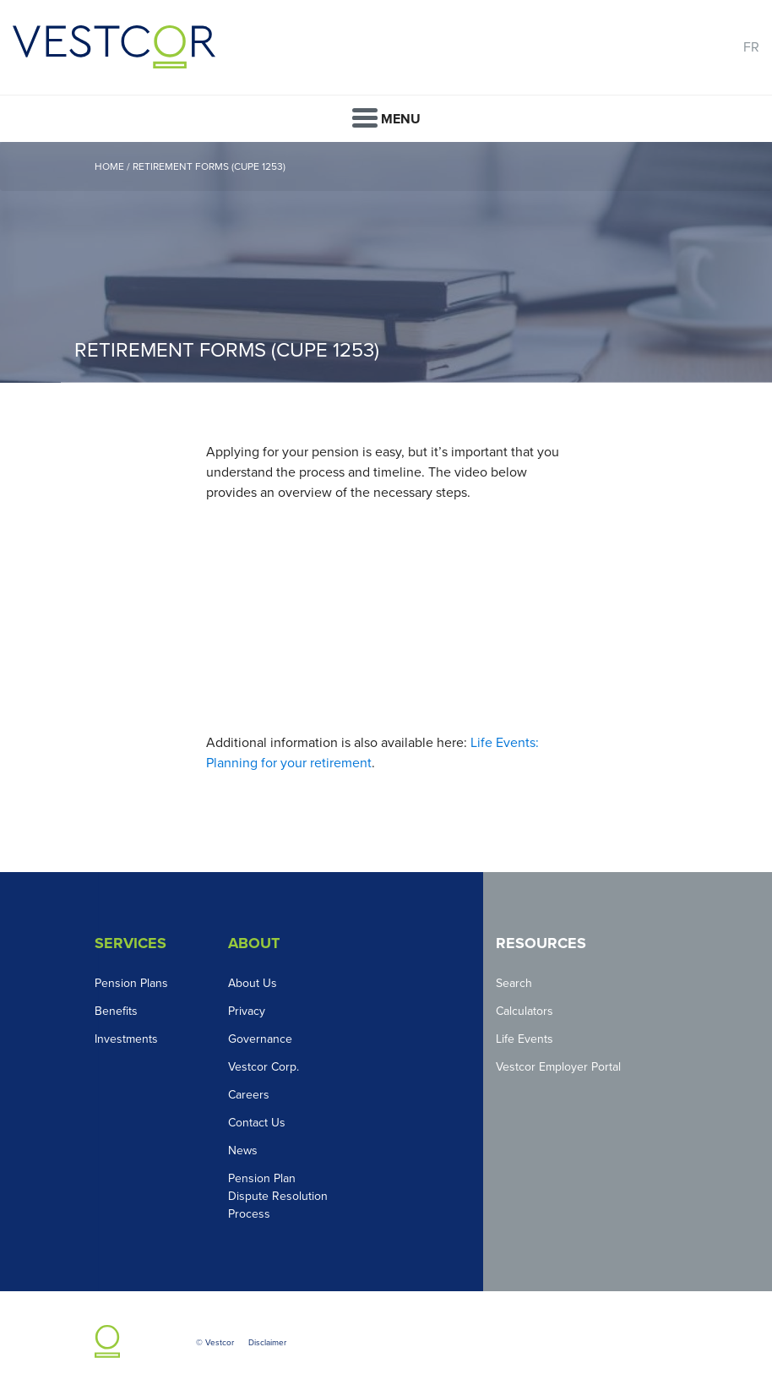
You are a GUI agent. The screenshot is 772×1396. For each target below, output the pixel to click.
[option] (386, 262)
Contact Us (256, 1122)
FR (751, 47)
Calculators (524, 1011)
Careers (248, 1095)
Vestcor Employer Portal (558, 1067)
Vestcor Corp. (263, 1067)
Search (514, 983)
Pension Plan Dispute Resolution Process (278, 1196)
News (243, 1150)
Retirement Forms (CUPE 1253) (209, 166)
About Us (252, 983)
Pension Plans (131, 983)
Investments (126, 1039)
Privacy (246, 1011)
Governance (260, 1039)
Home (109, 166)
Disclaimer (267, 1343)
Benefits (116, 1011)
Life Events (524, 1039)
